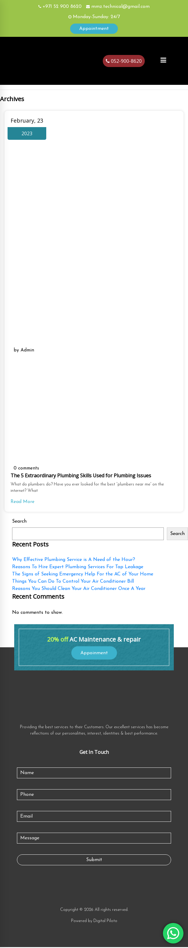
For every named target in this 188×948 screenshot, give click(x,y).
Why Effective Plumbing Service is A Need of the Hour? (73, 560)
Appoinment (94, 653)
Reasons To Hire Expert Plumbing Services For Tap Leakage (77, 567)
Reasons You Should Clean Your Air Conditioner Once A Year (78, 589)
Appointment (94, 28)
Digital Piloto (105, 922)
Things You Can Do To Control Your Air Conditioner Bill (73, 582)
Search (19, 522)
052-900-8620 (124, 61)
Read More (23, 503)
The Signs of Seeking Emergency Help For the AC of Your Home (82, 575)
